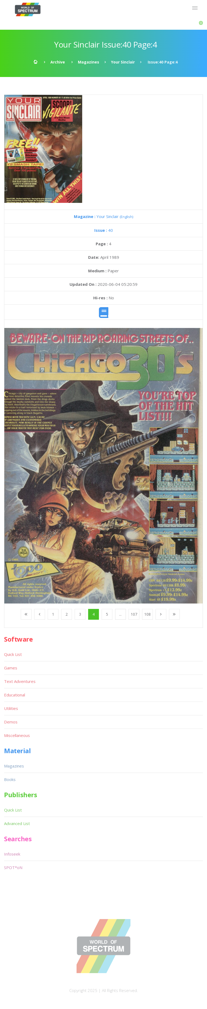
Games (10, 668)
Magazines (88, 62)
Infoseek (12, 854)
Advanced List (17, 823)
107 (134, 614)
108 (147, 614)
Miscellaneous (17, 735)
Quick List (13, 654)
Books (10, 779)
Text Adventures (20, 681)
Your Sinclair (123, 62)
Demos (11, 722)
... (120, 614)
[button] (201, 23)
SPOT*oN (13, 867)
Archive (57, 62)
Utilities (11, 708)
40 (103, 230)
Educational (14, 695)
